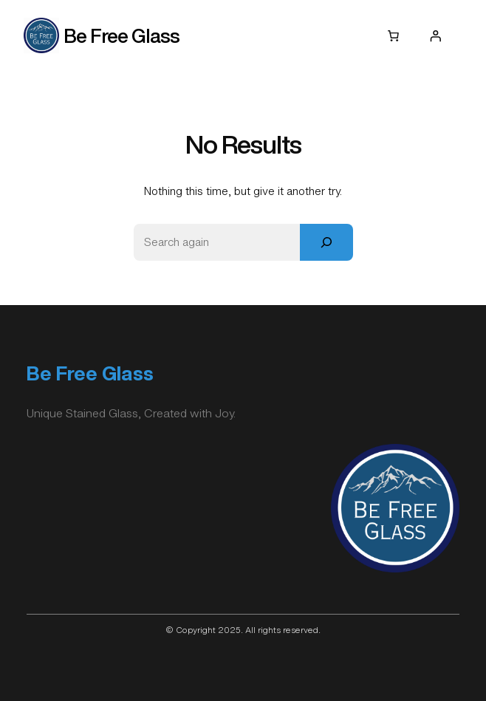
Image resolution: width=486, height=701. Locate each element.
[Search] (326, 242)
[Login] (435, 35)
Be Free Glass (121, 35)
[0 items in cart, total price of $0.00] (394, 35)
